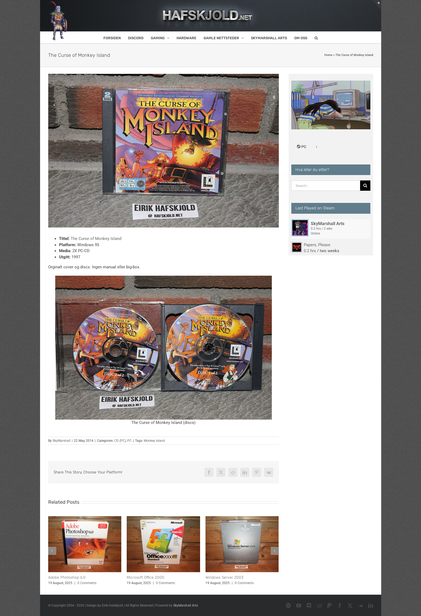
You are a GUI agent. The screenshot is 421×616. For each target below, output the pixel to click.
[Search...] (325, 185)
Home (328, 55)
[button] (316, 37)
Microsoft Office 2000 (145, 577)
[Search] (365, 185)
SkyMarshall (61, 441)
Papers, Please (317, 244)
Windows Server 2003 (224, 577)
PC (129, 441)
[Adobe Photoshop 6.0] (85, 518)
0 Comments (86, 583)
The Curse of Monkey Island (96, 238)
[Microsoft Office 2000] (163, 518)
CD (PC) (120, 441)
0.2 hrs (310, 250)
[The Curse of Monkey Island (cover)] (163, 151)
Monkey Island (154, 441)
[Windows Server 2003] (242, 518)
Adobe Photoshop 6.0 (67, 577)
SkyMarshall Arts (327, 223)
